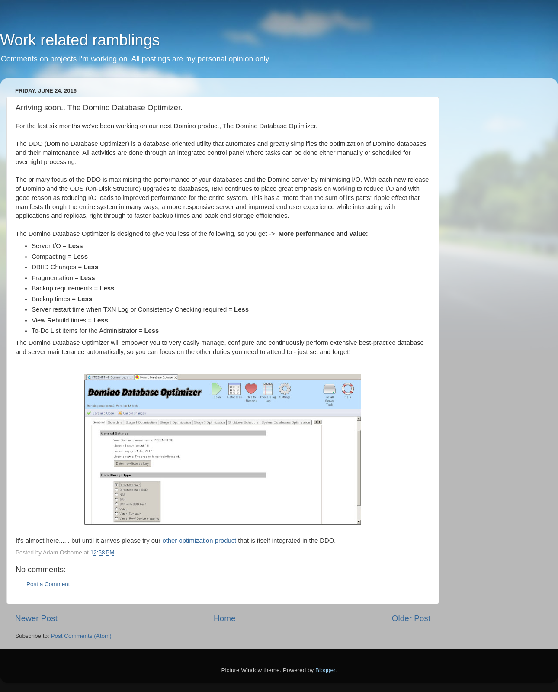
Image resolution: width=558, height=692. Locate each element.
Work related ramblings (80, 40)
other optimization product (200, 540)
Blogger (325, 670)
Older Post (411, 618)
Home (224, 618)
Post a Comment (48, 584)
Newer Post (36, 618)
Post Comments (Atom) (81, 636)
